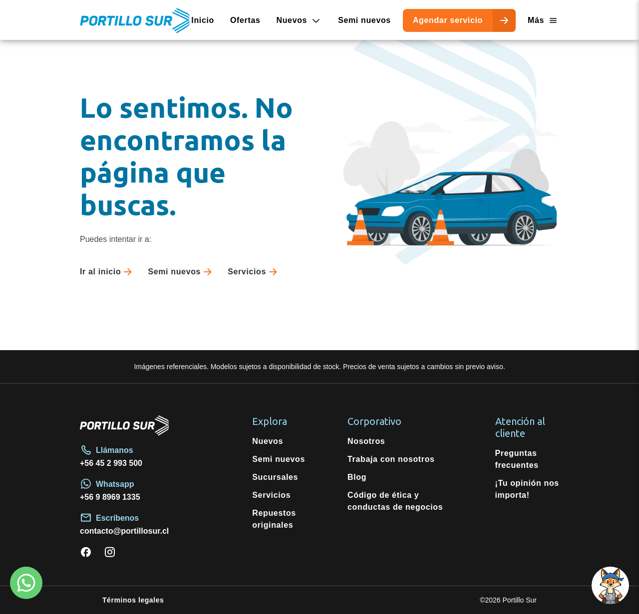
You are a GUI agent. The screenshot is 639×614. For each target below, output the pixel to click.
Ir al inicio (108, 272)
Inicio (202, 20)
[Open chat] (610, 585)
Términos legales (133, 600)
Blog (356, 477)
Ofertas (245, 20)
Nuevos (267, 441)
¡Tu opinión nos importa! (527, 489)
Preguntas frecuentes (517, 459)
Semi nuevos (364, 20)
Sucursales (275, 477)
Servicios (254, 272)
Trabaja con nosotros (391, 459)
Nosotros (366, 441)
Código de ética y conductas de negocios (395, 501)
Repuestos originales (274, 519)
